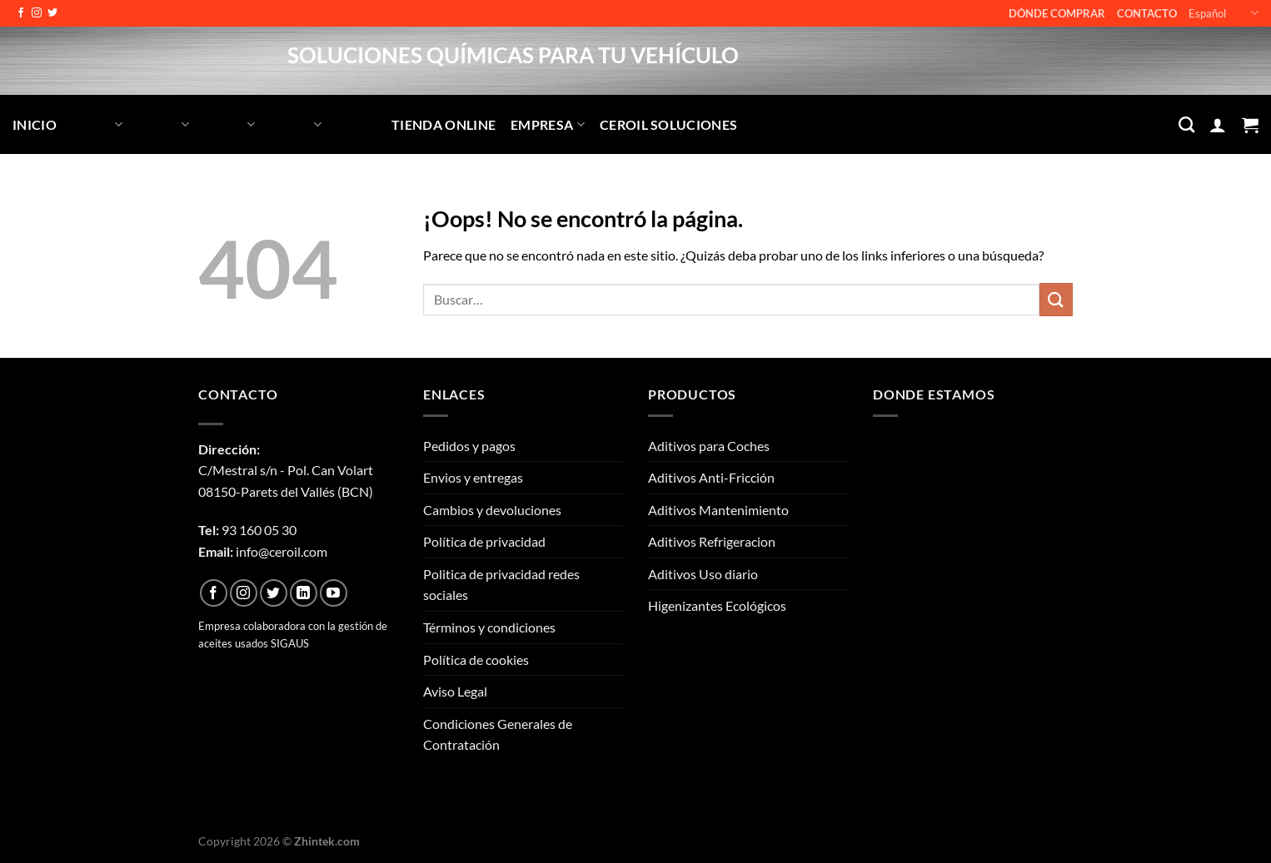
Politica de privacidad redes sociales (501, 584)
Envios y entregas (473, 477)
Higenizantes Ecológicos (717, 605)
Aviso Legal (455, 691)
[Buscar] (1186, 124)
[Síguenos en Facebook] (21, 13)
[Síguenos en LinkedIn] (303, 593)
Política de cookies (476, 659)
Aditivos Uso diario (703, 574)
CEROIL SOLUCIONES (668, 124)
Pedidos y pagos (469, 446)
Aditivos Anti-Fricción (711, 477)
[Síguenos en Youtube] (333, 593)
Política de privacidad (484, 541)
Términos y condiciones (489, 627)
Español (1224, 13)
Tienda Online (443, 124)
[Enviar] (1056, 299)
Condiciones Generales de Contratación (497, 734)
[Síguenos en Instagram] (37, 13)
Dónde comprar (1057, 13)
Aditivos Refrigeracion (711, 541)
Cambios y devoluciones (492, 510)
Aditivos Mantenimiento (718, 510)
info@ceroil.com (281, 551)
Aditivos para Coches (709, 446)
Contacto (1147, 13)
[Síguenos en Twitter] (52, 13)
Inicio (34, 124)
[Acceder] (1217, 125)
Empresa (548, 124)
